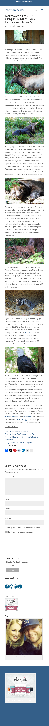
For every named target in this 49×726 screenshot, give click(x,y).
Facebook (15, 417)
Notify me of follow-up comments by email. (24, 527)
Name (8, 499)
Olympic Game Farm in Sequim (16, 431)
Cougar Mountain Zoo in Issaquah (18, 442)
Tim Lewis (10, 26)
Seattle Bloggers (22, 419)
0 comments (19, 26)
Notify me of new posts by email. (20, 532)
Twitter (8, 417)
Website (8, 518)
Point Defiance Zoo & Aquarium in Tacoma (21, 434)
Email (7, 509)
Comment (9, 476)
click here (27, 332)
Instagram (27, 417)
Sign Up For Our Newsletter (17, 562)
